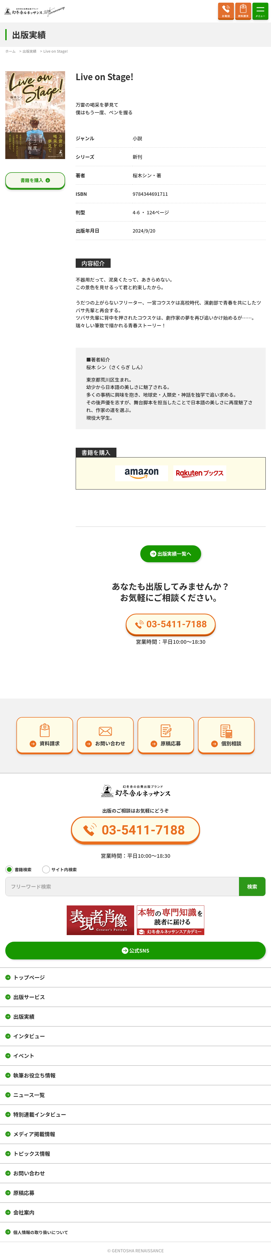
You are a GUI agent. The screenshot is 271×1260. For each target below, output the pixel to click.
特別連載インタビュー (39, 1115)
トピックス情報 (31, 1154)
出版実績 (23, 1017)
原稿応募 (23, 1193)
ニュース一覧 (29, 1095)
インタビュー (29, 1037)
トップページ (29, 978)
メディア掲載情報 (34, 1135)
